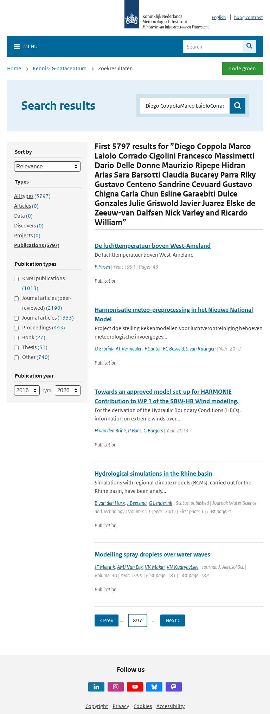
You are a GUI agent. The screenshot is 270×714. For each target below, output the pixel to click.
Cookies (143, 706)
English (219, 17)
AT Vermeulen (129, 348)
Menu (30, 46)
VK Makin (155, 567)
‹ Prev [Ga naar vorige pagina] (106, 620)
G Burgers (153, 430)
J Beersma (137, 503)
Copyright (96, 706)
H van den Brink (110, 430)
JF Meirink (105, 567)
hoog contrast (248, 17)
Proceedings (43, 327)
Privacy (120, 706)
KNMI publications (43, 283)
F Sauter (152, 348)
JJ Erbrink (104, 348)
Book (33, 337)
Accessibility (170, 706)
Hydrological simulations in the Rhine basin (153, 473)
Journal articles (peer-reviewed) (47, 303)
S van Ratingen (201, 348)
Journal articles (48, 317)
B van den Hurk (110, 503)
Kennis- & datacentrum (59, 68)
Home (14, 68)
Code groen (242, 68)
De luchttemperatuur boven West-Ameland (153, 246)
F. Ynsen (102, 266)
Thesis (34, 347)
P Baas (134, 430)
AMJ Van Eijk (130, 567)
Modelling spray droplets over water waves (152, 554)
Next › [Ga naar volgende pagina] (173, 620)
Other (36, 357)
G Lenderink (160, 503)
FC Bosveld (173, 348)
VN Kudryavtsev (182, 567)
